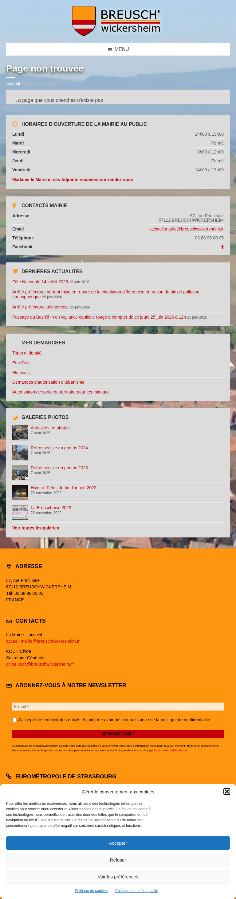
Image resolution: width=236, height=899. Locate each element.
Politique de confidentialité (136, 891)
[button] (227, 792)
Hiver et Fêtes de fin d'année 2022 (63, 487)
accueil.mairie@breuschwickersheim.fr (187, 229)
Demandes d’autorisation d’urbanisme (48, 382)
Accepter (118, 843)
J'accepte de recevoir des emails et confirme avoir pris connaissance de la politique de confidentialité (111, 719)
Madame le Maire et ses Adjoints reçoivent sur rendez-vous (72, 179)
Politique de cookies (91, 891)
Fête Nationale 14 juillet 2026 (40, 281)
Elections (21, 372)
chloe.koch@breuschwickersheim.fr (40, 664)
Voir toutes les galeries (35, 527)
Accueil (13, 83)
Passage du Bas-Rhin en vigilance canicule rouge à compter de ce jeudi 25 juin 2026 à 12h (99, 317)
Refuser (118, 859)
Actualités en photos (50, 427)
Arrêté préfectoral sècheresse (40, 306)
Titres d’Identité (26, 353)
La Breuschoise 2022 (51, 507)
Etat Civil (20, 362)
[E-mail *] (118, 707)
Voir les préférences (118, 876)
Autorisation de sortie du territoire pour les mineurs (60, 391)
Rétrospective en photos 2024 (59, 447)
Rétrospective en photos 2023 (59, 467)
